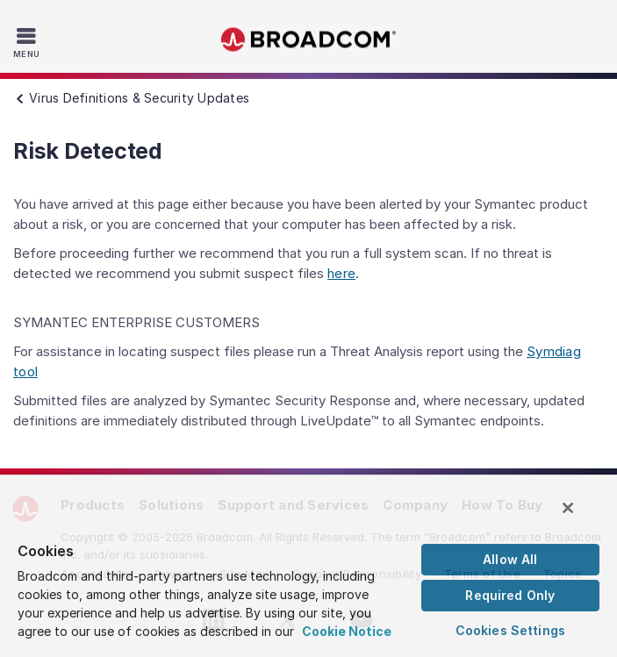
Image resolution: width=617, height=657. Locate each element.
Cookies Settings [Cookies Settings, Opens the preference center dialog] (510, 630)
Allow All (510, 559)
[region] (308, 565)
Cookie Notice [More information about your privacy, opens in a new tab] (346, 631)
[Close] (568, 508)
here (341, 273)
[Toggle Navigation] (28, 42)
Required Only (510, 595)
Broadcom (309, 40)
